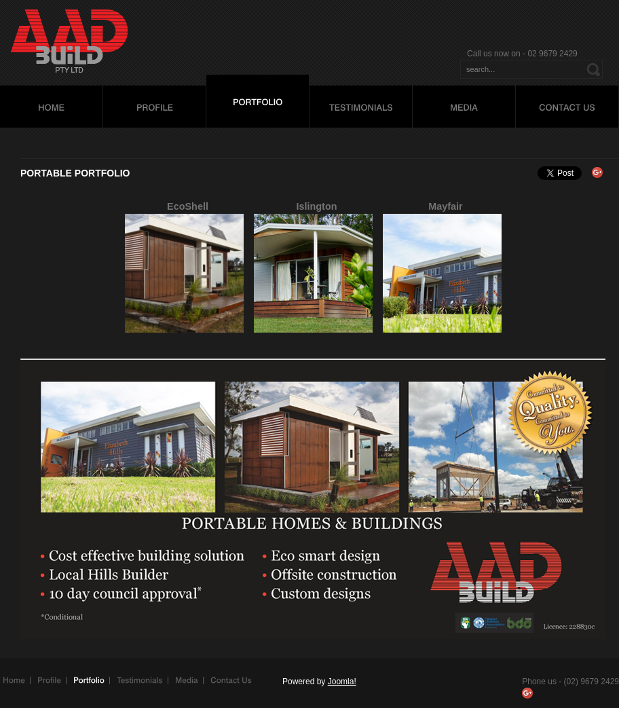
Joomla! (342, 681)
